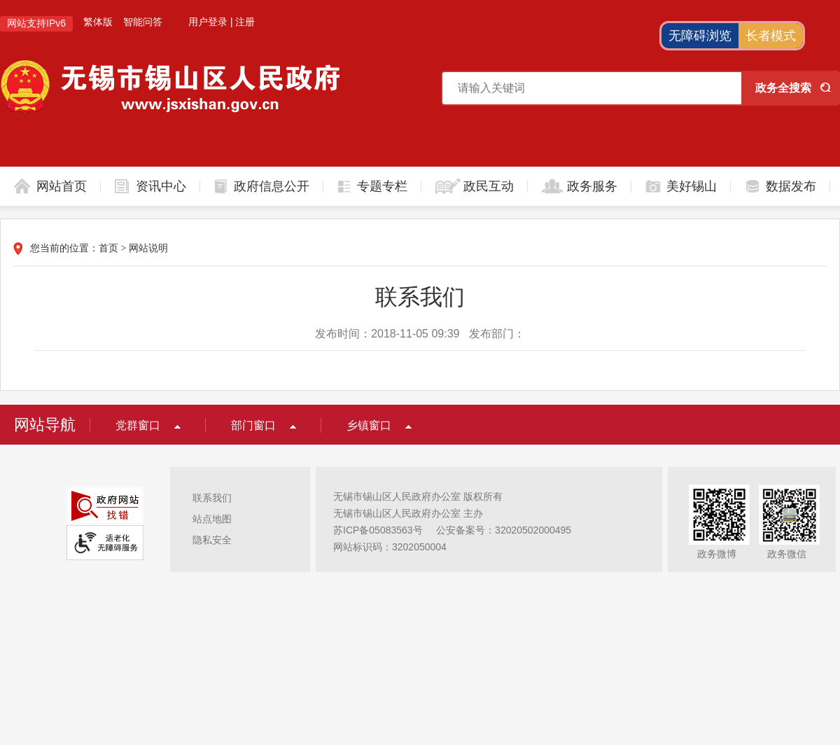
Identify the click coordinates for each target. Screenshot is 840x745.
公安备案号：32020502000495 (503, 530)
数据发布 (791, 186)
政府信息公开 (271, 186)
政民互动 (488, 186)
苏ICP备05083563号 (378, 530)
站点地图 (212, 518)
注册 (245, 21)
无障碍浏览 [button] (700, 36)
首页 (108, 248)
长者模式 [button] (771, 36)
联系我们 (212, 497)
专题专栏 (382, 186)
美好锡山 (691, 186)
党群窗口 (137, 425)
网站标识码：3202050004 (390, 546)
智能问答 (142, 21)
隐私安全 (212, 539)
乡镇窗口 (368, 425)
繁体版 (98, 21)
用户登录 (207, 21)
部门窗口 (253, 425)
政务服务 (592, 186)
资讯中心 (161, 186)
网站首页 (61, 186)
